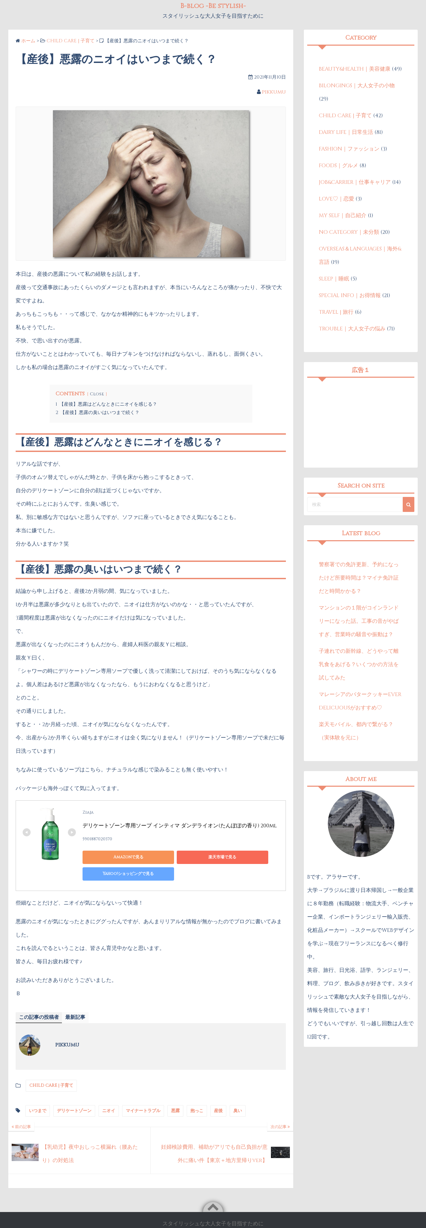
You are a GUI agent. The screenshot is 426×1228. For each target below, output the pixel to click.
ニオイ (108, 1094)
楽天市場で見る (176, 857)
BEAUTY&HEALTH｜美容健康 (354, 69)
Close (97, 394)
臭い (237, 1094)
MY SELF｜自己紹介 (342, 215)
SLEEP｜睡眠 (334, 278)
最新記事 (78, 1001)
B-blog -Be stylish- (222, 1216)
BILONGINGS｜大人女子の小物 (357, 85)
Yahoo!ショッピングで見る (239, 857)
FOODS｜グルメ (338, 165)
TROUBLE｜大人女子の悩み (352, 328)
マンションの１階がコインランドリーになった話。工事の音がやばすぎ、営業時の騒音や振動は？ (359, 621)
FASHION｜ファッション (349, 149)
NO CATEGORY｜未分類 (349, 232)
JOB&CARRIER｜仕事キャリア (355, 182)
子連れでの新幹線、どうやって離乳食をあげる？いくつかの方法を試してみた (359, 664)
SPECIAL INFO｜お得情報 (350, 295)
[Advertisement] (360, 422)
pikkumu (274, 92)
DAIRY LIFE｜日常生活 (346, 132)
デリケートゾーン (74, 1094)
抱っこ (196, 1094)
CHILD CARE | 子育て (51, 1069)
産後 (218, 1094)
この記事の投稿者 (40, 1001)
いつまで (37, 1094)
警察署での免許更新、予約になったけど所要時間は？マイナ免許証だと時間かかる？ (359, 578)
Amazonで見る (112, 857)
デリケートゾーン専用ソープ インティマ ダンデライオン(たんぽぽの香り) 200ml (180, 825)
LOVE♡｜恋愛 (336, 199)
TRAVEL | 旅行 (336, 312)
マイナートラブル (143, 1094)
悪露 (175, 1094)
